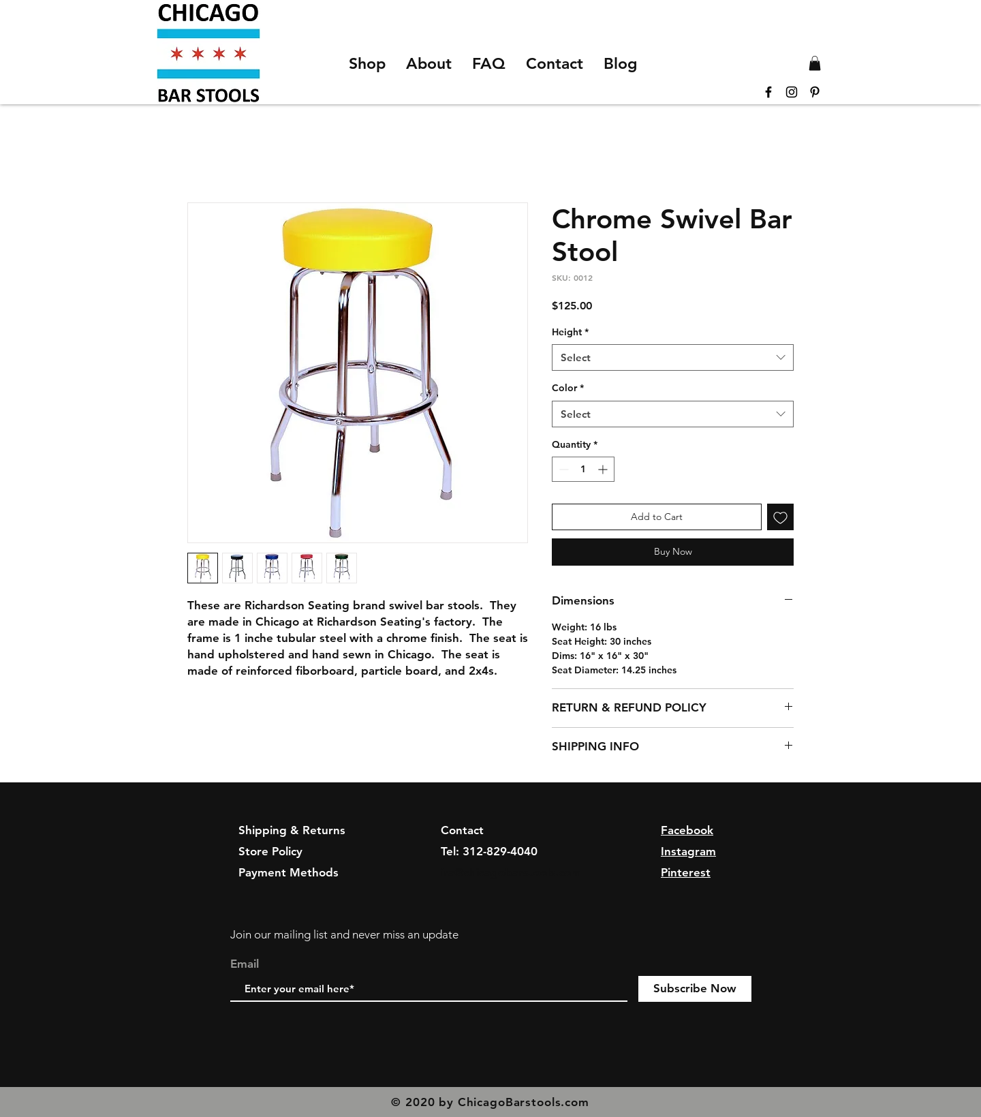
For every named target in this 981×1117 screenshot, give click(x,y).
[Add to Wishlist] (780, 517)
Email (244, 964)
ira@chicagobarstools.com (511, 872)
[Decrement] (562, 469)
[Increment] (603, 469)
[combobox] (673, 357)
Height (570, 332)
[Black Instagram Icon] (791, 92)
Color (568, 388)
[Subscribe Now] (694, 989)
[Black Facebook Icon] (768, 92)
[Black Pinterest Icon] (814, 92)
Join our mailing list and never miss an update (344, 934)
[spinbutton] (583, 469)
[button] (815, 63)
